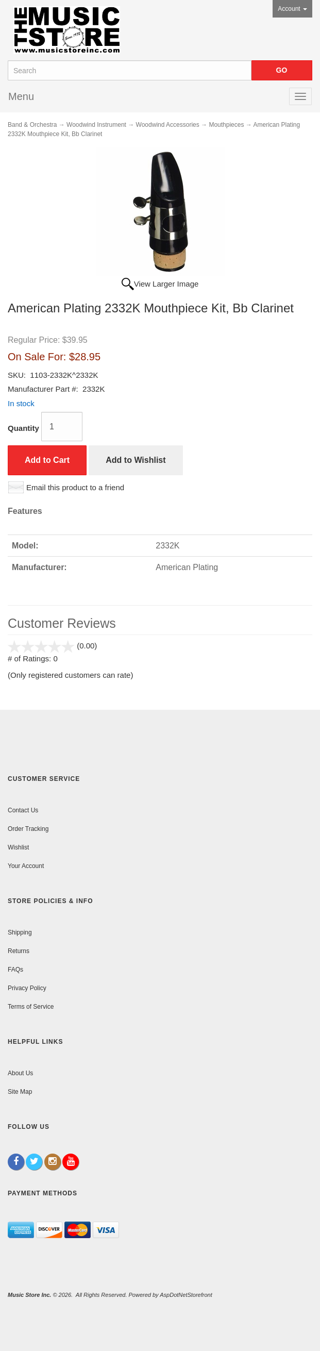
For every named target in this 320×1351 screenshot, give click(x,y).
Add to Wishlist (135, 460)
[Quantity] (61, 426)
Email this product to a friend (75, 487)
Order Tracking (28, 828)
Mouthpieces (226, 124)
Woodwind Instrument (96, 124)
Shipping (20, 932)
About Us (20, 1073)
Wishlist (18, 847)
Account (292, 8)
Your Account (26, 866)
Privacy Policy (27, 988)
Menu (21, 96)
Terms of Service (31, 1006)
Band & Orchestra (32, 124)
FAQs (15, 969)
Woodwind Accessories (167, 124)
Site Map (20, 1091)
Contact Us (23, 810)
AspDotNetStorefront (186, 1295)
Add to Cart (47, 460)
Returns (18, 951)
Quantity (23, 428)
